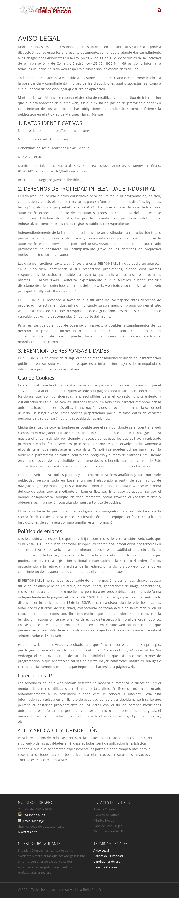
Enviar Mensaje (33, 821)
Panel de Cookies (105, 867)
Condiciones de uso (106, 861)
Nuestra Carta (27, 832)
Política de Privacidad (108, 856)
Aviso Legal (101, 850)
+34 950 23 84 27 (33, 815)
